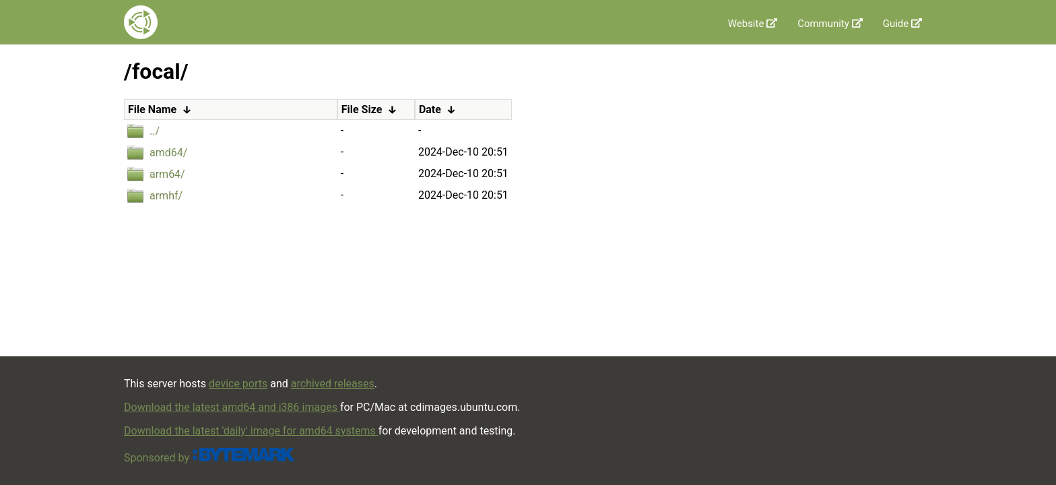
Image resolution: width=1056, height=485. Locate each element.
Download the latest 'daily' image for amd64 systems (251, 430)
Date (430, 109)
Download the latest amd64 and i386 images (232, 407)
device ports (238, 383)
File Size (362, 109)
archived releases (332, 383)
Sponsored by (210, 457)
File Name (152, 109)
